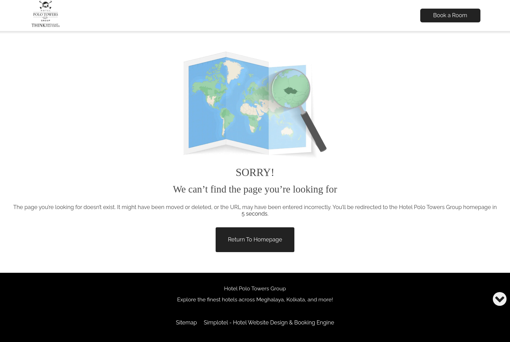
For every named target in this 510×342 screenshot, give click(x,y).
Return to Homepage (255, 239)
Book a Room (450, 15)
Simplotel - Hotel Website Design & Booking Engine (269, 322)
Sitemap (186, 322)
